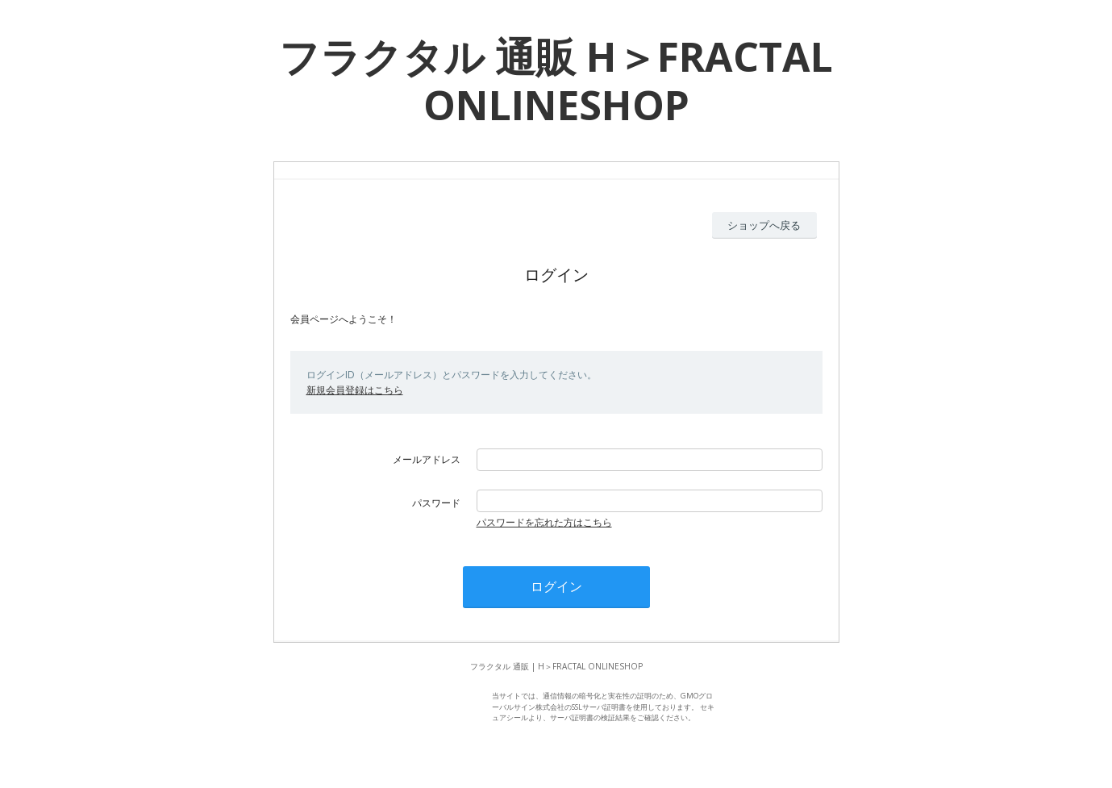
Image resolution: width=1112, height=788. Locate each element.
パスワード (436, 503)
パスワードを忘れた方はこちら (544, 522)
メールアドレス (426, 459)
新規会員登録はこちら (354, 390)
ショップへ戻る (764, 225)
